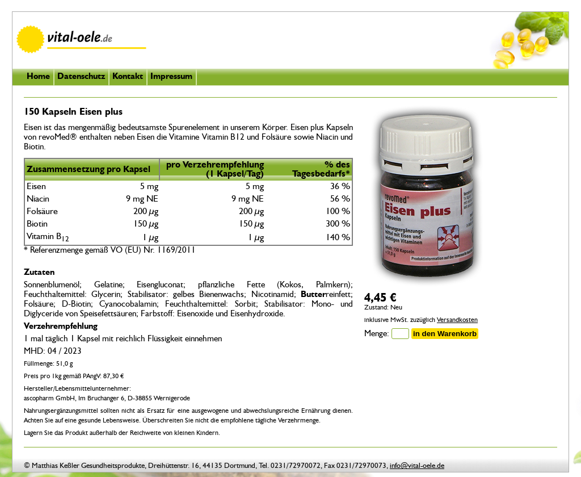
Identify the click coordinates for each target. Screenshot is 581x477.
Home (38, 77)
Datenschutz (81, 77)
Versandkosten (457, 320)
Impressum (171, 77)
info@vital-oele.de (417, 466)
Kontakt (127, 77)
